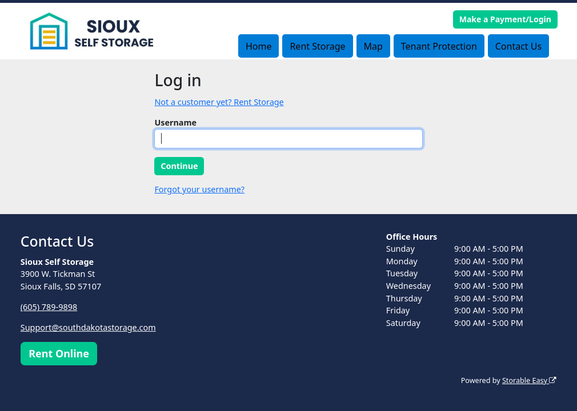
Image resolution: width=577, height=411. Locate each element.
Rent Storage (317, 46)
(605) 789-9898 (49, 306)
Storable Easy (529, 380)
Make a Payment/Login (505, 19)
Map (372, 46)
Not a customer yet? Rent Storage (218, 101)
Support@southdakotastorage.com (88, 327)
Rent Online (59, 353)
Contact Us (518, 46)
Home (259, 46)
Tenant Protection (439, 46)
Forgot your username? (199, 189)
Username (175, 122)
